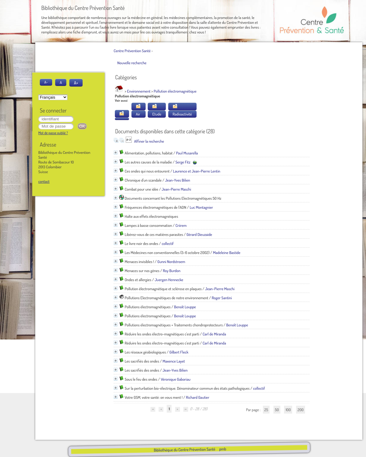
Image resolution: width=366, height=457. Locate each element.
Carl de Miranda (214, 334)
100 (288, 409)
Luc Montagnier (201, 207)
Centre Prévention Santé (132, 50)
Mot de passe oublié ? (53, 133)
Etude (156, 114)
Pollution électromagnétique (175, 91)
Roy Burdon (171, 270)
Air (138, 114)
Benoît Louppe (185, 306)
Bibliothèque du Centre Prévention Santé (184, 449)
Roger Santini (222, 297)
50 (277, 409)
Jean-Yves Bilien (177, 180)
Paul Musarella (187, 153)
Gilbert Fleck (178, 352)
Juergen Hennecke (169, 279)
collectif (167, 243)
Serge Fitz (183, 162)
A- (46, 82)
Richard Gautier (197, 397)
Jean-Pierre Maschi (176, 189)
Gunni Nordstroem (171, 261)
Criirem (181, 225)
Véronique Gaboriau (176, 379)
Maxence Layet (173, 361)
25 (266, 409)
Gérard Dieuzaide (199, 234)
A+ (76, 82)
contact (43, 181)
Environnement (139, 91)
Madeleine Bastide (226, 252)
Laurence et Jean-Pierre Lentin (196, 171)
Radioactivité (182, 114)
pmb (222, 448)
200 (301, 409)
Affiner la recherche (149, 141)
